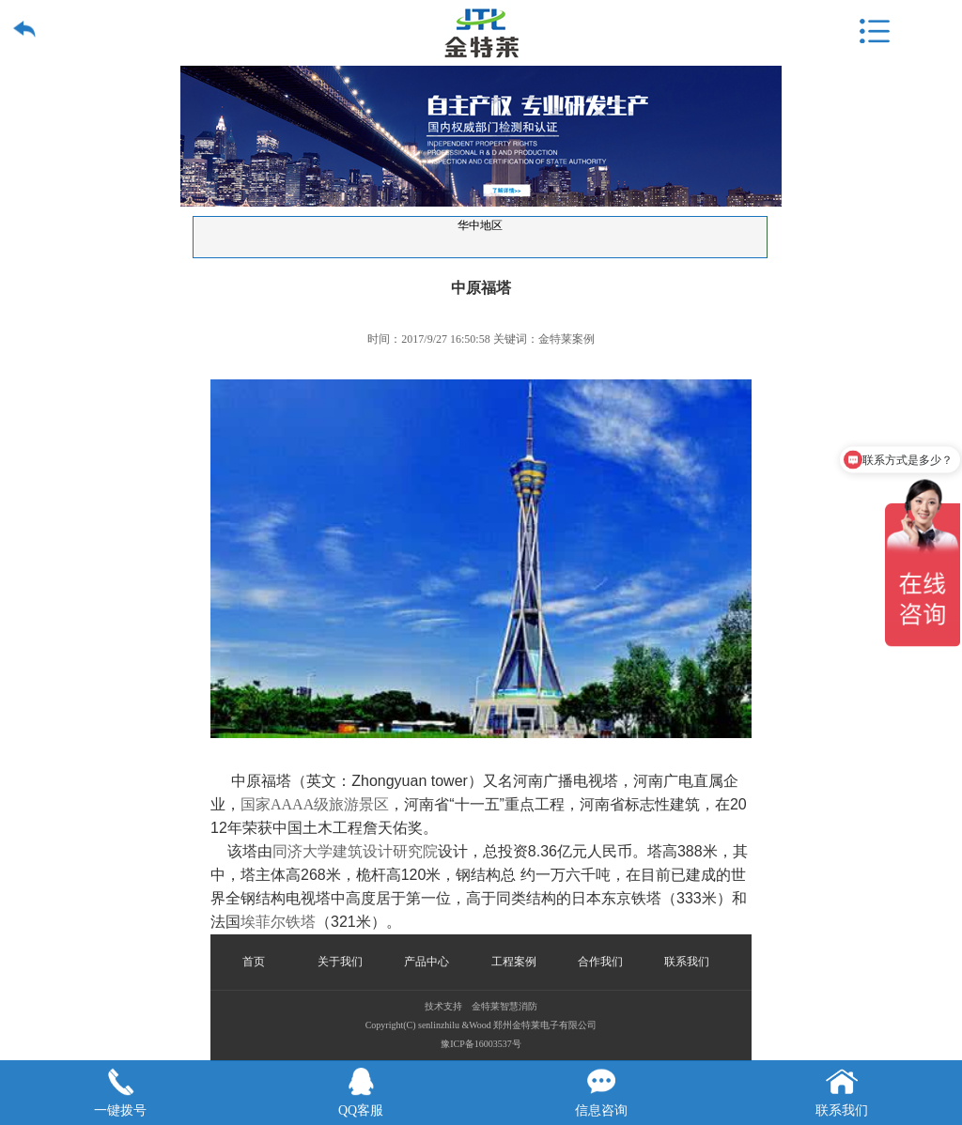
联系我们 (686, 961)
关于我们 (340, 961)
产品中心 (426, 961)
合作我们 (600, 961)
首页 (253, 961)
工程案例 (513, 961)
